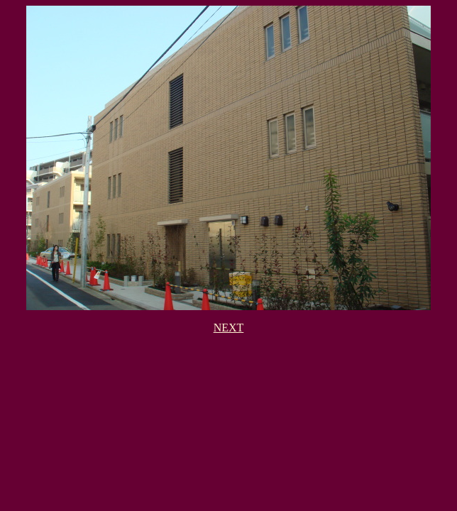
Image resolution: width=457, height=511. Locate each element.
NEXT (229, 328)
